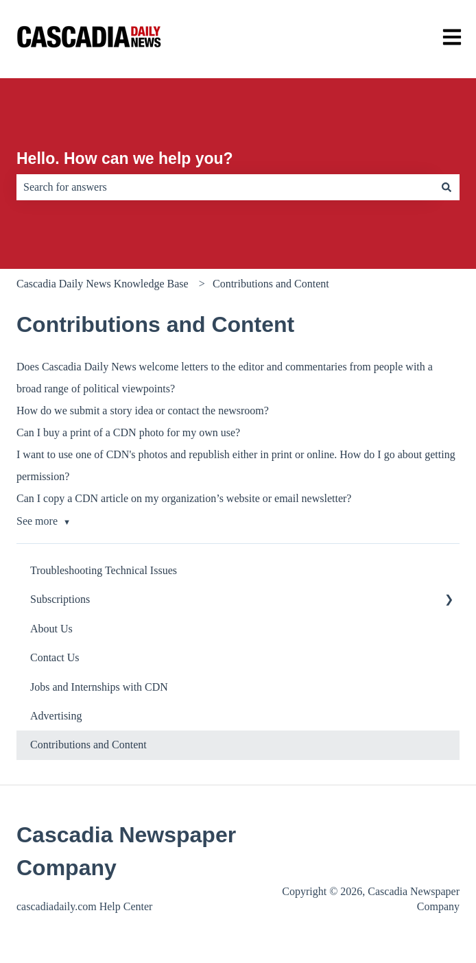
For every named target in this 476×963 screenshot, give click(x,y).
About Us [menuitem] (51, 628)
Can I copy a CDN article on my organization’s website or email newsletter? (183, 498)
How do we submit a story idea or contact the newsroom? (142, 410)
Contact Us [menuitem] (55, 657)
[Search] (446, 187)
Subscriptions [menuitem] (60, 599)
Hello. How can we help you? (124, 158)
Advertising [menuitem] (56, 716)
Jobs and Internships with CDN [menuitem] (99, 687)
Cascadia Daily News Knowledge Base (102, 283)
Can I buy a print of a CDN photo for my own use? (128, 432)
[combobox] (224, 187)
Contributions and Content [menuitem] (88, 744)
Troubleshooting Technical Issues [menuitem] (103, 570)
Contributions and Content (271, 283)
